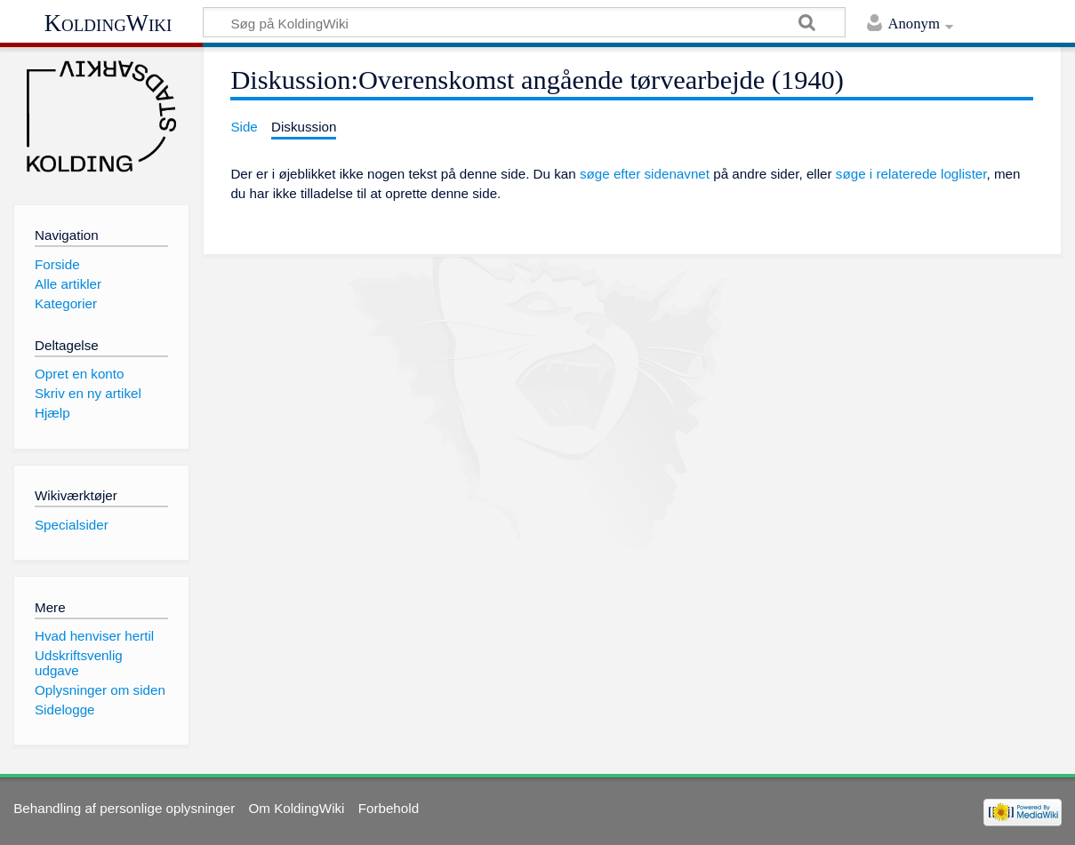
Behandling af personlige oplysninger (124, 808)
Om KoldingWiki (296, 808)
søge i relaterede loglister (911, 173)
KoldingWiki (108, 23)
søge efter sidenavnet (645, 173)
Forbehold (388, 808)
